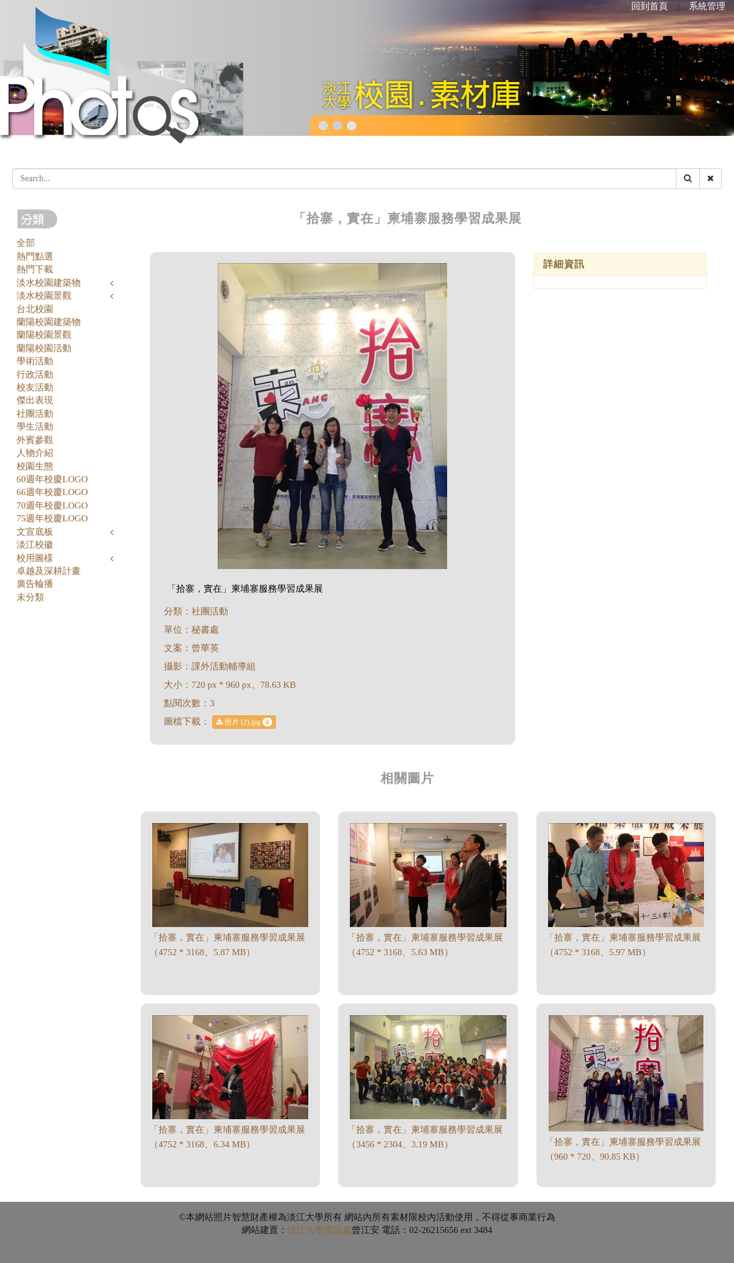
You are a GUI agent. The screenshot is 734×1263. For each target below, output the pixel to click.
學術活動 (35, 361)
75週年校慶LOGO (52, 518)
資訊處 (338, 1230)
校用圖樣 (35, 558)
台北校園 (35, 309)
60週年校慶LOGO (52, 479)
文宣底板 (35, 532)
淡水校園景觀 (44, 295)
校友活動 (35, 387)
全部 (26, 243)
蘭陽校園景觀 (44, 335)
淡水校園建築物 (49, 283)
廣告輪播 (35, 584)
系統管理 (707, 6)
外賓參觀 (35, 440)
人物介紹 (35, 453)
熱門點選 (35, 256)
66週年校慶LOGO (52, 492)
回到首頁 (649, 6)
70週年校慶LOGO (52, 505)
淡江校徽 (35, 545)
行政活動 (35, 374)
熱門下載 (35, 269)
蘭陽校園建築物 (49, 322)
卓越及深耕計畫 (49, 571)
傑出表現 (35, 400)
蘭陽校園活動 (44, 348)
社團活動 (35, 414)
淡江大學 (305, 1230)
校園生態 (35, 466)
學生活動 (35, 426)
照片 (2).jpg (244, 722)
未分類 (30, 597)
